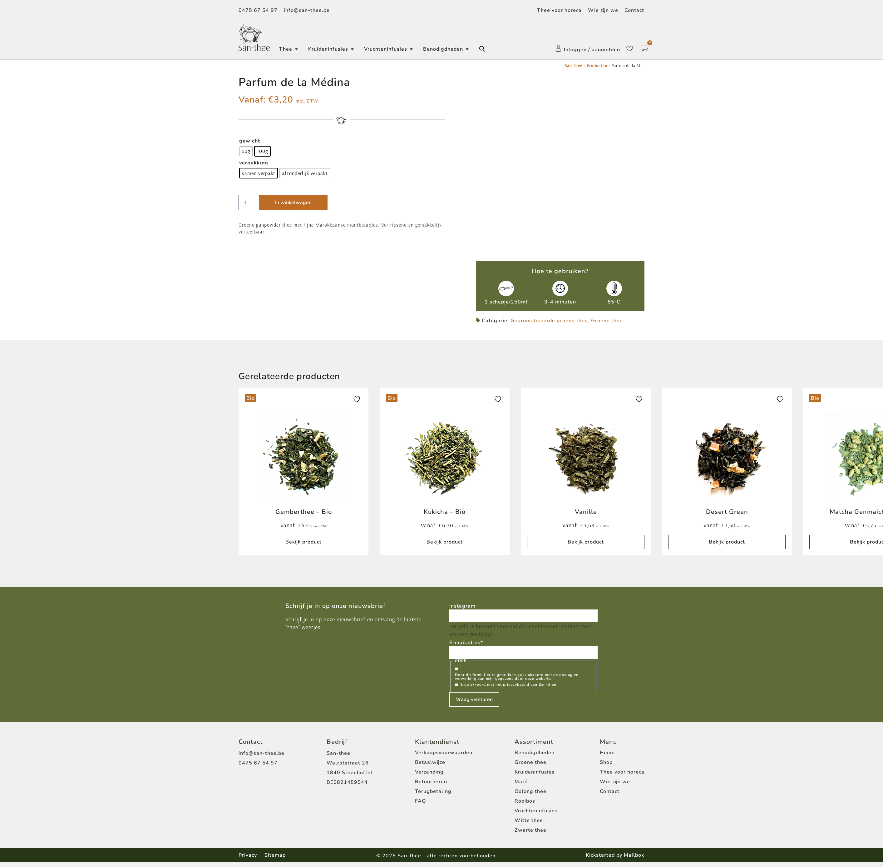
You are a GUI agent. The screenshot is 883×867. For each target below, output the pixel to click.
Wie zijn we (603, 10)
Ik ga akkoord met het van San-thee (508, 689)
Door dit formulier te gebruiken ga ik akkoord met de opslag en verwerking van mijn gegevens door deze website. (517, 681)
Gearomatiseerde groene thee (549, 324)
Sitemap (277, 859)
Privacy (248, 859)
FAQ (420, 805)
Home (607, 756)
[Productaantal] (249, 202)
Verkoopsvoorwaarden (443, 756)
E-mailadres (466, 646)
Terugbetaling (433, 795)
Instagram (462, 609)
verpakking (253, 162)
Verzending (429, 776)
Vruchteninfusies (536, 815)
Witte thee (529, 824)
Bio (250, 401)
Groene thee (607, 324)
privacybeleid (516, 689)
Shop (606, 766)
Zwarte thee (530, 834)
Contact (634, 10)
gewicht (249, 140)
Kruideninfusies (535, 776)
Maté (521, 786)
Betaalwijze (430, 766)
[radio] (246, 151)
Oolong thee (530, 795)
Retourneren (431, 786)
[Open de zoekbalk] (482, 49)
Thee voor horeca (559, 10)
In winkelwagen (295, 202)
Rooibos (525, 805)
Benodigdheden (535, 756)
